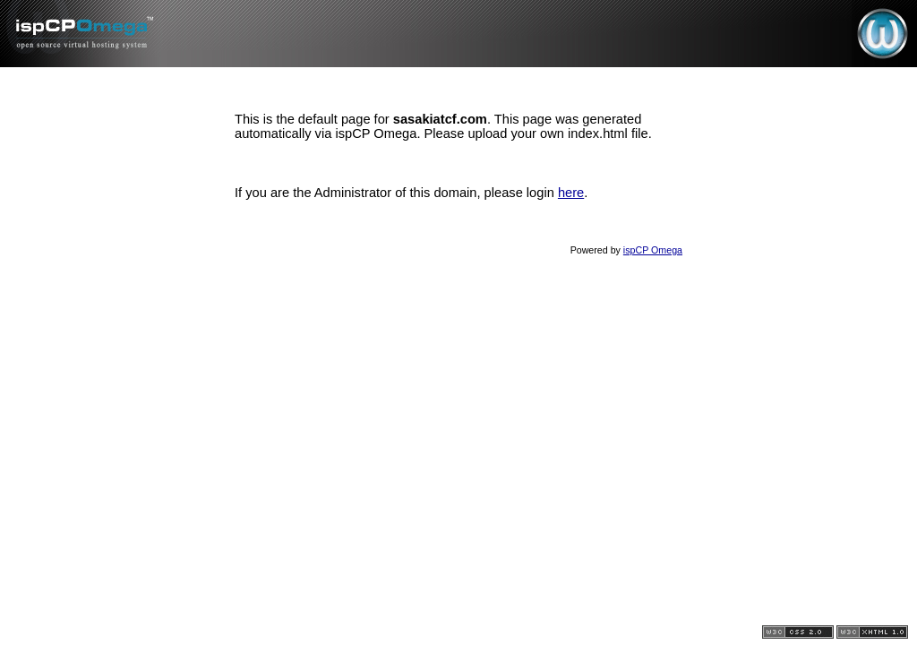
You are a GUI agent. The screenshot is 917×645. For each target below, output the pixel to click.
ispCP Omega (652, 250)
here (571, 192)
